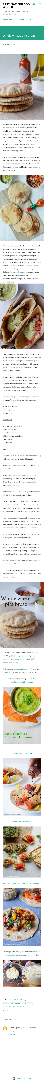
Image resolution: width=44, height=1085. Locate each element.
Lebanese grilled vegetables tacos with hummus (22, 883)
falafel (12, 1000)
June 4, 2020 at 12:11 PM (26, 1028)
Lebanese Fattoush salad (22, 753)
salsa (11, 269)
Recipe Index (8, 20)
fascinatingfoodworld (16, 5)
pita (20, 1003)
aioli (5, 269)
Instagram (7, 659)
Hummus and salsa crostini (22, 822)
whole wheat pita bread (14, 1006)
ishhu (12, 1028)
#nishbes (14, 662)
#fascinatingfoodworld (21, 659)
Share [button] (5, 1010)
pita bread (27, 1003)
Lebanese (21, 1000)
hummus (15, 167)
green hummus (19, 272)
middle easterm (10, 1003)
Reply (12, 1034)
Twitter (6, 662)
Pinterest (25, 669)
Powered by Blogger (22, 1078)
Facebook (6, 672)
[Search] (34, 4)
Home (21, 20)
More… (33, 20)
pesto (36, 265)
